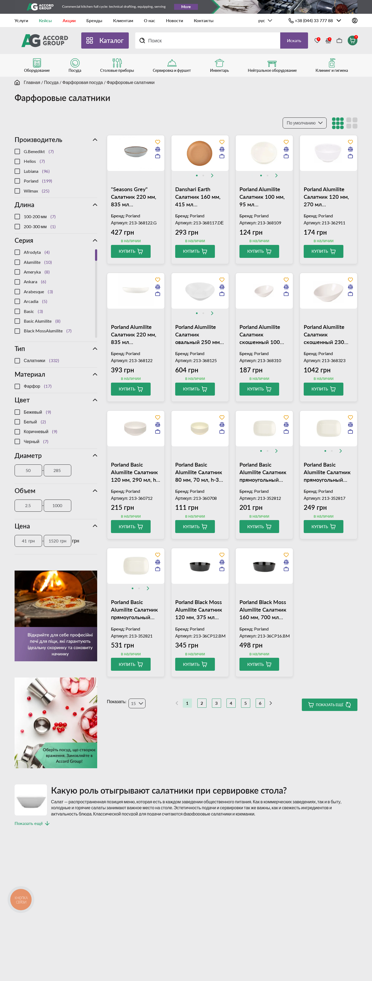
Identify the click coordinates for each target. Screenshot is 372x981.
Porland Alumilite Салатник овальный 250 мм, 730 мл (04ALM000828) (198, 334)
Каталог (111, 40)
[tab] (197, 175)
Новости (174, 20)
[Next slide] (212, 175)
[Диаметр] (28, 470)
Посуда (51, 82)
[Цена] (28, 541)
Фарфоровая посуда (82, 82)
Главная (32, 82)
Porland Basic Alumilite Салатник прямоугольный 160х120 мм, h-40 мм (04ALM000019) (328, 472)
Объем (25, 490)
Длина (24, 204)
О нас (149, 20)
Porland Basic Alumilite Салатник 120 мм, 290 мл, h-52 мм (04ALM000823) (134, 472)
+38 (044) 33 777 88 (314, 20)
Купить (127, 251)
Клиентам (123, 20)
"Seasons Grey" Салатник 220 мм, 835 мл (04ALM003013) (133, 197)
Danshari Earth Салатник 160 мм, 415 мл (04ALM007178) (198, 197)
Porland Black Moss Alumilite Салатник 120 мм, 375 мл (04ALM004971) (198, 610)
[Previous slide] (188, 175)
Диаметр (28, 455)
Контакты (204, 20)
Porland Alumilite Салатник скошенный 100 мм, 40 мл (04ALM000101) (259, 334)
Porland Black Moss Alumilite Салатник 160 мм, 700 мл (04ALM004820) (262, 610)
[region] (56, 171)
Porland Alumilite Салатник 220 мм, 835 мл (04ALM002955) (133, 334)
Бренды (94, 20)
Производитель (38, 139)
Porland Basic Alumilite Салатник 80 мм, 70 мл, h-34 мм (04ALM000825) (199, 472)
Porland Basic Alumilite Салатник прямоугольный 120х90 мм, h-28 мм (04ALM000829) (264, 472)
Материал (30, 374)
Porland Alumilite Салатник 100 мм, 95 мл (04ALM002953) (262, 197)
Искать (294, 40)
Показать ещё (329, 705)
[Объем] (28, 505)
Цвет (22, 400)
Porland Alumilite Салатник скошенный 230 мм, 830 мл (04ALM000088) (324, 334)
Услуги (21, 20)
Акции (69, 20)
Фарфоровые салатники (131, 82)
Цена (22, 526)
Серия (24, 240)
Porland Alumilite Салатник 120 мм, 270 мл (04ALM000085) (326, 197)
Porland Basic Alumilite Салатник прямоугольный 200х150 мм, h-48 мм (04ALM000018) (135, 610)
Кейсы (45, 20)
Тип (20, 348)
